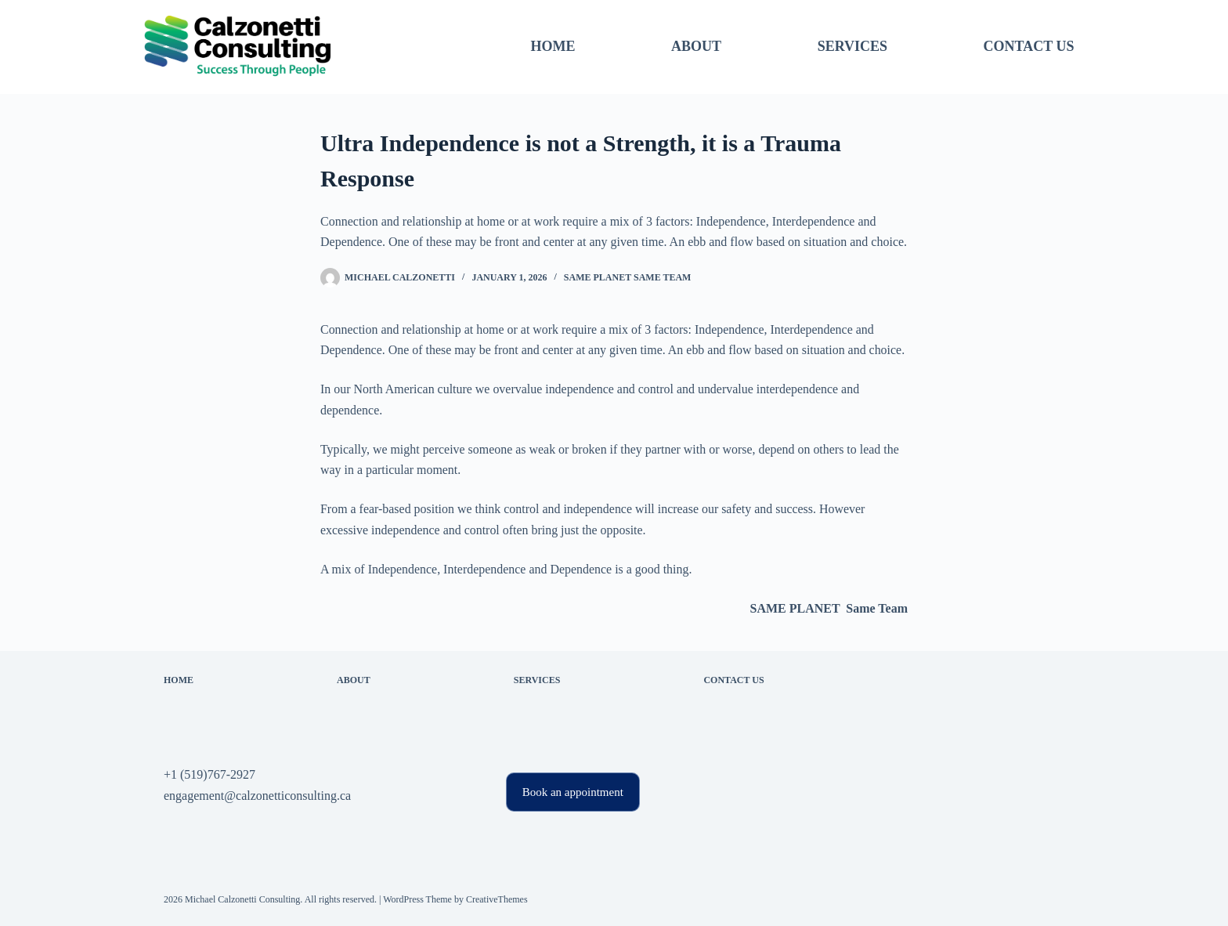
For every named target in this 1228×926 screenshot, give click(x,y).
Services (852, 46)
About (696, 46)
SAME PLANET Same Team (628, 277)
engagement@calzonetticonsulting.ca (257, 795)
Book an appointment (572, 792)
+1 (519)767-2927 (209, 774)
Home (552, 46)
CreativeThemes (497, 899)
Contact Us (1029, 46)
